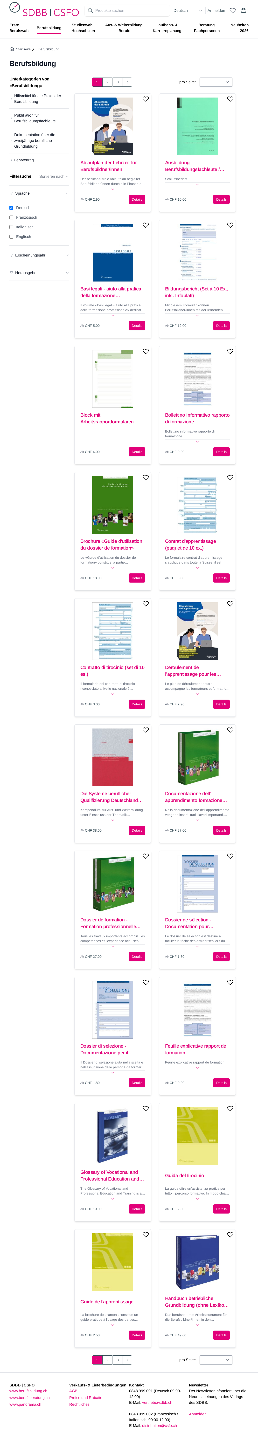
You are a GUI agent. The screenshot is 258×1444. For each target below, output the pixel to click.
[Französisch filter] (11, 217)
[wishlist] (232, 10)
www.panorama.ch (25, 1404)
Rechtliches (79, 1404)
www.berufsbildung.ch (28, 1391)
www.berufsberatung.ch (29, 1398)
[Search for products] (131, 10)
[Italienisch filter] (11, 227)
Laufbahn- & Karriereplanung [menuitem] (167, 28)
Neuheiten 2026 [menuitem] (239, 28)
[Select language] (188, 10)
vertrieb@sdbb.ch (157, 1402)
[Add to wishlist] (145, 99)
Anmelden (216, 10)
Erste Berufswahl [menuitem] (19, 28)
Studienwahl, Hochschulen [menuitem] (83, 28)
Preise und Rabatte (85, 1398)
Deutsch (23, 208)
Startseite (20, 49)
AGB (73, 1391)
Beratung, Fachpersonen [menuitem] (207, 28)
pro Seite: (187, 82)
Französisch (26, 217)
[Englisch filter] (11, 237)
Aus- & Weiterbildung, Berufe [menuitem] (124, 28)
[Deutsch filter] (11, 208)
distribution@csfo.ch (159, 1426)
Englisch (23, 237)
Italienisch (25, 227)
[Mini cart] (243, 10)
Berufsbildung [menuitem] (49, 28)
